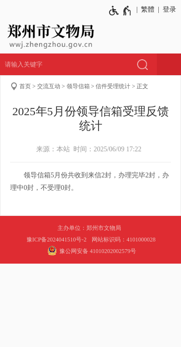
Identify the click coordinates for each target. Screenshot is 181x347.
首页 (25, 86)
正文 (142, 86)
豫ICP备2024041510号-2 (57, 239)
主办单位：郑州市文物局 (90, 228)
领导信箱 (78, 86)
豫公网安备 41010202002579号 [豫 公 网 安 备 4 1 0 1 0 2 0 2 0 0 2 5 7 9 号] (90, 250)
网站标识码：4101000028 (124, 239)
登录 (169, 9)
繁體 (147, 9)
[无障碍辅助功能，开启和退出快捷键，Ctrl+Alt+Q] (120, 10)
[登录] (167, 9)
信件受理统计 (113, 86)
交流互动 (48, 86)
